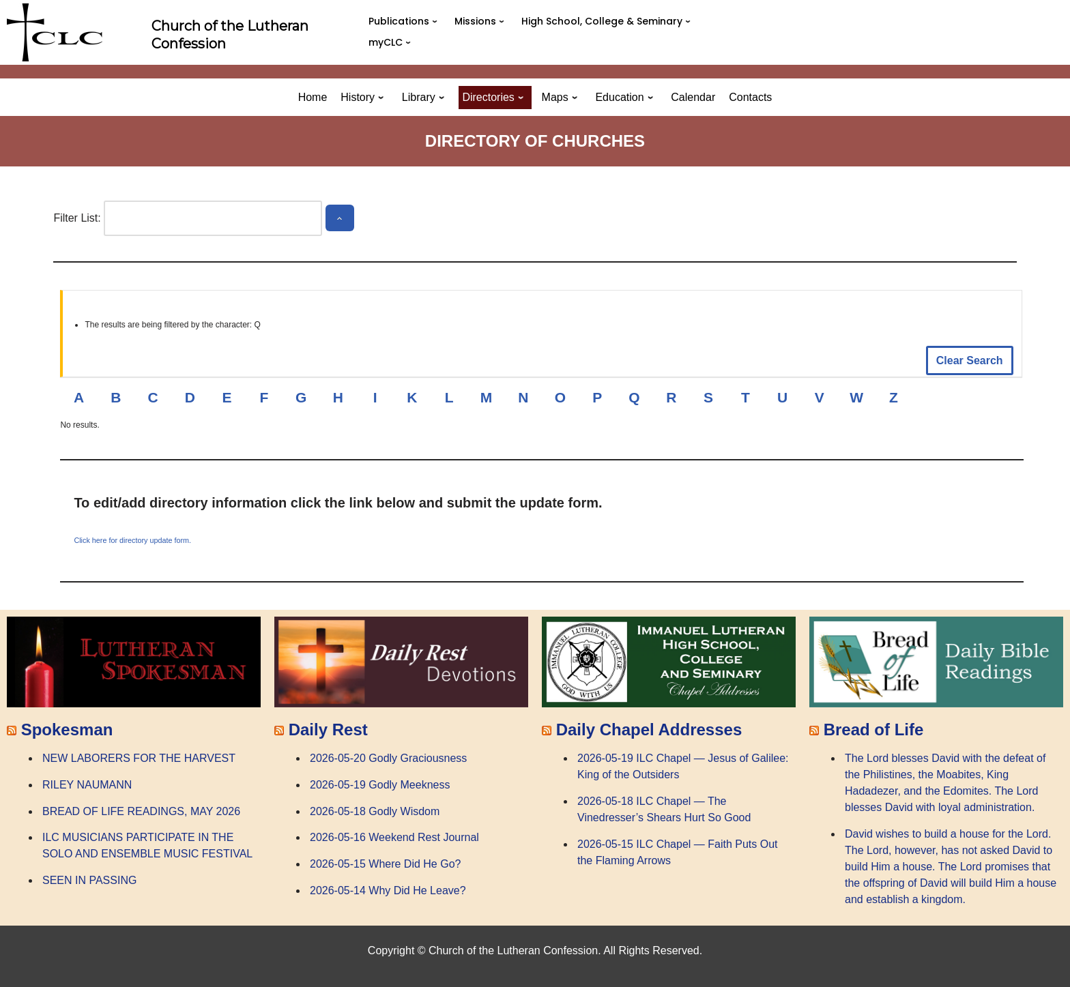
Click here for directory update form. (132, 540)
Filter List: (76, 218)
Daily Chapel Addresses (649, 729)
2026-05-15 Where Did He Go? (385, 864)
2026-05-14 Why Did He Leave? (388, 890)
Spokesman (67, 729)
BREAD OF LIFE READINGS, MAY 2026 (141, 811)
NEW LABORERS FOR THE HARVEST (138, 758)
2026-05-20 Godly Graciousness (388, 758)
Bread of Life (874, 729)
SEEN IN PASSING (89, 880)
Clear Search (969, 360)
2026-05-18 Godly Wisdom (374, 811)
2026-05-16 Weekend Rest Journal (394, 837)
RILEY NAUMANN (87, 785)
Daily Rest (328, 729)
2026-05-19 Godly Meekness (380, 785)
